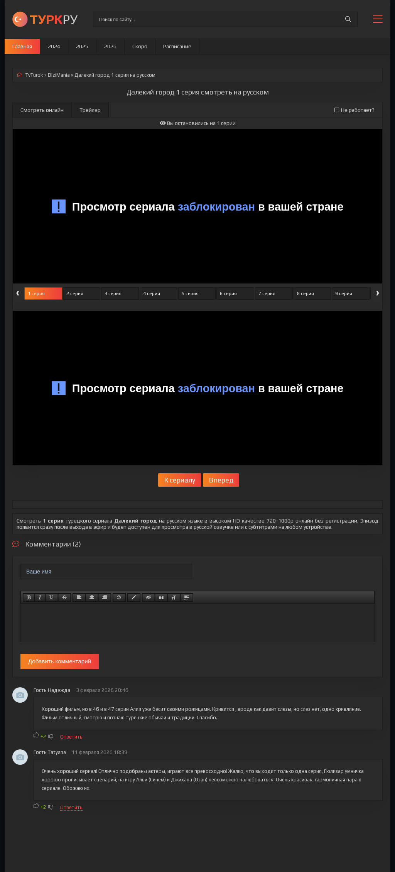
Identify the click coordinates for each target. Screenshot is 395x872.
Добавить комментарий (59, 661)
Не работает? (354, 110)
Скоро (139, 46)
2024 (54, 46)
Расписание (177, 46)
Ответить (71, 737)
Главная (22, 46)
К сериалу (179, 480)
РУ (54, 19)
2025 (82, 46)
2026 (110, 46)
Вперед (221, 480)
